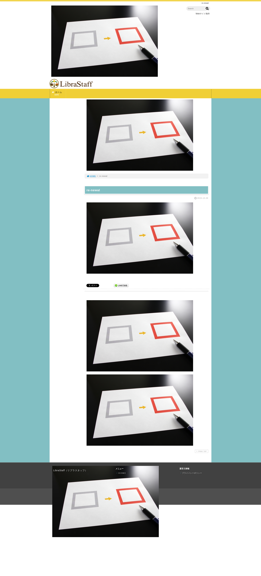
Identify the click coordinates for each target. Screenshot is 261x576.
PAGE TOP (201, 451)
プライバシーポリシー (191, 473)
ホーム (59, 93)
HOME (91, 176)
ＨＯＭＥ (121, 473)
